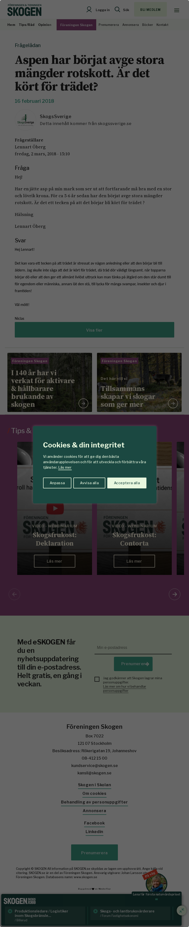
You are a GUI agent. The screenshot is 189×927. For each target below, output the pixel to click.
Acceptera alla (127, 483)
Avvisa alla (89, 483)
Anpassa (57, 483)
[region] (94, 463)
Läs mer (65, 467)
